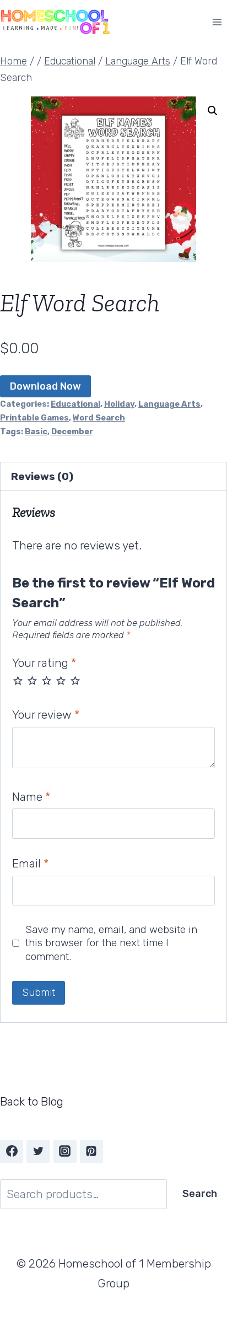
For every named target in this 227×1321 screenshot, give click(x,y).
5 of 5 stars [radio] (75, 680)
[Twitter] (38, 1151)
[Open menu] (217, 21)
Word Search (99, 418)
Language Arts (169, 404)
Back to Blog (31, 1101)
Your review (45, 714)
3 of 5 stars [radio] (46, 680)
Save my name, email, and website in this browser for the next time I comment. (111, 943)
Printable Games (34, 418)
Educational (75, 404)
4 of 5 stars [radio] (61, 680)
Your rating (44, 663)
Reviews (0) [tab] (42, 476)
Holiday (119, 404)
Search (199, 1194)
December (72, 431)
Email (30, 863)
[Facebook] (11, 1151)
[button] (213, 111)
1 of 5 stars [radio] (18, 680)
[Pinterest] (91, 1151)
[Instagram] (65, 1151)
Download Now (45, 386)
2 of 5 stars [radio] (32, 680)
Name (31, 797)
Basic (36, 431)
